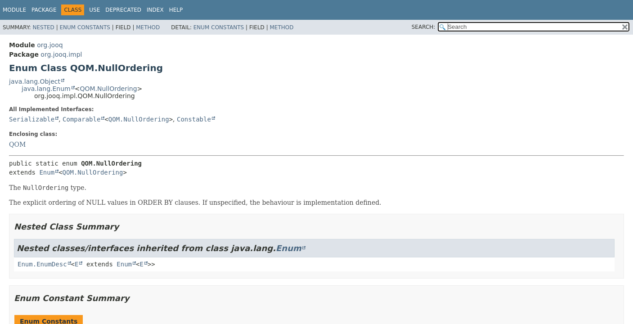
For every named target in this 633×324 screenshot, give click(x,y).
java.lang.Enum (46, 88)
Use (94, 10)
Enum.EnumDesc (42, 264)
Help (176, 10)
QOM (17, 144)
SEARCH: (423, 27)
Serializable (31, 119)
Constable (194, 119)
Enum (46, 172)
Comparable (81, 119)
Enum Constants (84, 27)
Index (155, 10)
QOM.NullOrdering (108, 88)
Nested (43, 27)
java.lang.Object (34, 81)
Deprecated (123, 10)
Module (14, 10)
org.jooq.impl (61, 54)
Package (43, 10)
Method (148, 27)
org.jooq (50, 45)
